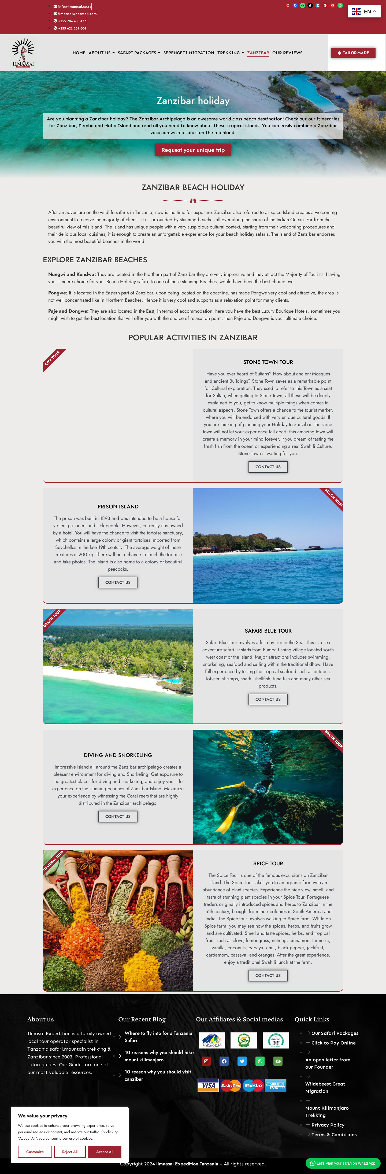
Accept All (104, 1151)
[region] (70, 1135)
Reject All (70, 1151)
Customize (35, 1151)
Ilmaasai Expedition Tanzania (186, 1163)
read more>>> (43, 1080)
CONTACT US (268, 467)
